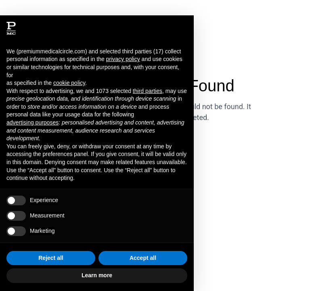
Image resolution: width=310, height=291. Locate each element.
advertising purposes (32, 122)
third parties (147, 91)
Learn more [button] (97, 275)
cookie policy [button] (69, 83)
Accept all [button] (143, 258)
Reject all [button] (50, 258)
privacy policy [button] (123, 59)
